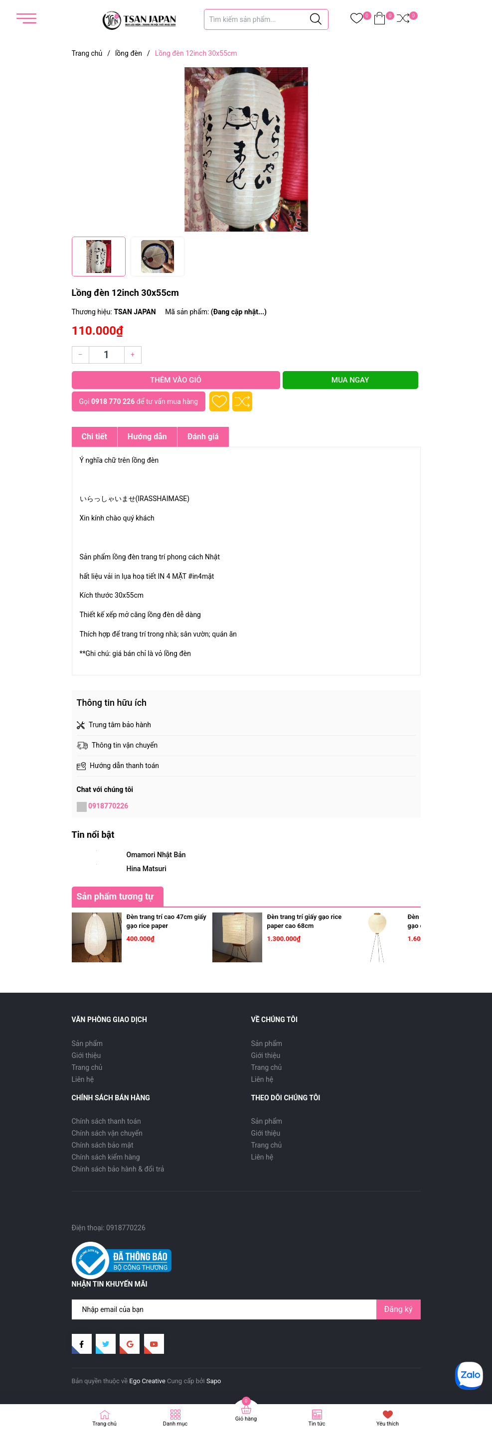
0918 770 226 (113, 401)
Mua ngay (350, 380)
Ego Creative (147, 1381)
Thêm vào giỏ (175, 380)
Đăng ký (398, 1309)
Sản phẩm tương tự (115, 896)
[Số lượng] (106, 355)
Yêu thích (387, 1424)
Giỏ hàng (246, 1419)
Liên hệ (83, 1079)
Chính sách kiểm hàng (106, 1157)
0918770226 (108, 806)
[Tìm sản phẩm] (266, 19)
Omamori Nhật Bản (156, 855)
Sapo (213, 1381)
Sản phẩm (87, 1043)
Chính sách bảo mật (103, 1145)
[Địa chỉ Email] (246, 1309)
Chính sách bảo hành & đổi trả (118, 1169)
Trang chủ (87, 1067)
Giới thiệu (86, 1055)
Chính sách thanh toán (106, 1121)
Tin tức (316, 1424)
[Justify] (316, 19)
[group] (246, 149)
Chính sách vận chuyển (107, 1133)
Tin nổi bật (93, 834)
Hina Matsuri (146, 869)
